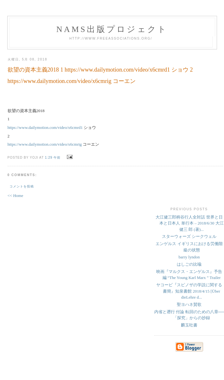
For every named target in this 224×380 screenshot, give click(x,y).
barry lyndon (189, 257)
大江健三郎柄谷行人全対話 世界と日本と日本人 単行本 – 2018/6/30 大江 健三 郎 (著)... (189, 223)
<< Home (15, 195)
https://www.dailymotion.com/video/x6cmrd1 (45, 127)
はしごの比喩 (189, 264)
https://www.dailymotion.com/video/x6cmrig (45, 144)
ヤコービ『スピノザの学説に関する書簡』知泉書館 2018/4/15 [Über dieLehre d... (189, 291)
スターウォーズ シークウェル (189, 236)
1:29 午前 (53, 157)
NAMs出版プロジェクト (112, 29)
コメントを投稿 (22, 186)
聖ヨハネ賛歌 (189, 304)
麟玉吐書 (189, 325)
